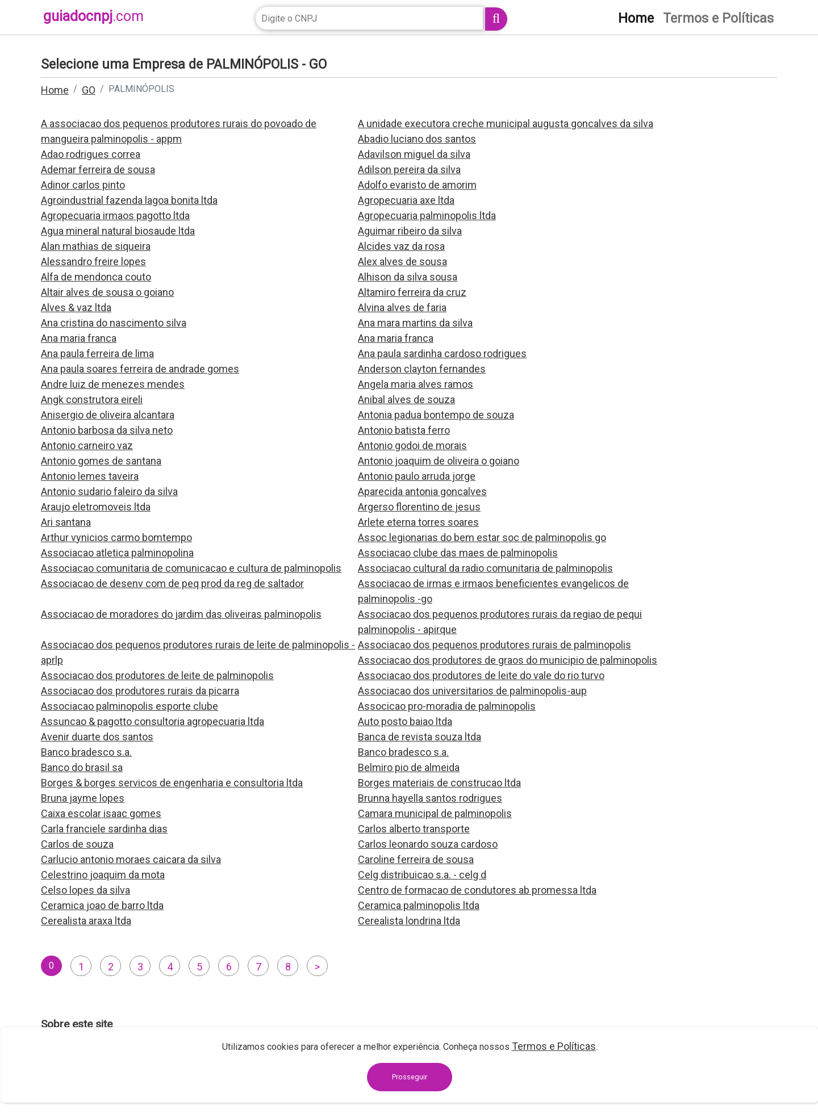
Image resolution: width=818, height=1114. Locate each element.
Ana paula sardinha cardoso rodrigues (442, 353)
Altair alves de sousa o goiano (107, 292)
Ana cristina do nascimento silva (113, 323)
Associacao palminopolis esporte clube (129, 706)
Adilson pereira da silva (409, 169)
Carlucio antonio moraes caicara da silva (131, 859)
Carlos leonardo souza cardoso (428, 844)
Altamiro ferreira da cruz (412, 292)
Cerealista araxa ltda (86, 921)
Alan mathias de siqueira (96, 246)
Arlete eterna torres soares (418, 522)
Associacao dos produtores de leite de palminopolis (157, 675)
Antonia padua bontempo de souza (436, 415)
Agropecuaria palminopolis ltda (427, 215)
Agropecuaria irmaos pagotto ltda (115, 215)
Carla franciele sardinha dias (104, 829)
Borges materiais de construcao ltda (439, 783)
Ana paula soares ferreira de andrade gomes (140, 369)
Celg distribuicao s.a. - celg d (422, 875)
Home (55, 90)
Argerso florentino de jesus (419, 507)
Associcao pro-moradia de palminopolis (447, 706)
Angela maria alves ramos (415, 384)
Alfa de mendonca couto (96, 277)
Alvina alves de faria (402, 307)
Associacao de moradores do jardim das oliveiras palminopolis (181, 614)
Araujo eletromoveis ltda (96, 507)
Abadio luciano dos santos (417, 139)
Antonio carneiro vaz (87, 445)
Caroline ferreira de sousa (416, 859)
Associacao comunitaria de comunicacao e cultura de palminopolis (191, 568)
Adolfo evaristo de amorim (417, 185)
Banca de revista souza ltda (419, 737)
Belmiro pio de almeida (409, 767)
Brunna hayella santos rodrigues (430, 798)
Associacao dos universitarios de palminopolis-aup (472, 691)
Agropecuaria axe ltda (406, 200)
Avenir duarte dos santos (97, 737)
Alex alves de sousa (402, 261)
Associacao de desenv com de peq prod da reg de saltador (172, 583)
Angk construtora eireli (92, 399)
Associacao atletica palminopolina (117, 553)
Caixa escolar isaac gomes (101, 813)
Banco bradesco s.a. (86, 752)
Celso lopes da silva (85, 890)
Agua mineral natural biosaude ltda (118, 231)
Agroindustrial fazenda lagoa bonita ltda (129, 200)
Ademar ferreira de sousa (98, 169)
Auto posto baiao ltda (405, 721)
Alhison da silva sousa (407, 277)
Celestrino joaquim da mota (103, 875)
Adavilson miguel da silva (414, 154)
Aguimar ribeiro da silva (410, 231)
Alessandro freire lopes (93, 261)
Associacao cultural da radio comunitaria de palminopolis (485, 568)
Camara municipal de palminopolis (435, 813)
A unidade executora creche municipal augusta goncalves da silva (505, 123)
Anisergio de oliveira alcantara (107, 415)
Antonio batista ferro (404, 430)
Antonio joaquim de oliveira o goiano (438, 461)
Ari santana (66, 522)
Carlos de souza (77, 844)
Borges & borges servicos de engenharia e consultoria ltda (172, 783)
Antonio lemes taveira (90, 476)
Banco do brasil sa (82, 767)
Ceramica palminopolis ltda (418, 905)
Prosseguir (409, 1077)
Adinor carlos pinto (83, 185)
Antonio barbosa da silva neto (107, 430)
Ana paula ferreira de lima (97, 353)
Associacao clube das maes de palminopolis (458, 553)
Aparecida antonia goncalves (422, 491)
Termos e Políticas (554, 1046)
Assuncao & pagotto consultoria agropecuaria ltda (152, 721)
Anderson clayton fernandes (422, 369)
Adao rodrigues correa (90, 154)
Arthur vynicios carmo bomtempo (116, 537)
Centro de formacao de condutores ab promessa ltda (477, 890)
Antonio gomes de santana (101, 461)
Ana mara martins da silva (415, 323)
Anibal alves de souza (406, 399)
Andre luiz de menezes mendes (113, 384)
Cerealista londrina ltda (409, 921)
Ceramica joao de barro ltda (102, 905)
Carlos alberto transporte (414, 829)
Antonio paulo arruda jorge (416, 476)
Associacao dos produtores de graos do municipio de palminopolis (507, 660)
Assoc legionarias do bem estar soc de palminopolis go (482, 537)
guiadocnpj (93, 16)
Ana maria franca (78, 338)
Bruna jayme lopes (82, 798)
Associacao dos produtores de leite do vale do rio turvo (481, 675)
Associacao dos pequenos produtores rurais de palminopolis (494, 645)
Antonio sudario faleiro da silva (109, 491)
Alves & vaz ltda (76, 307)
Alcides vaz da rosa (401, 246)
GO (88, 90)
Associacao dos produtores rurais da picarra (140, 691)
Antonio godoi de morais (412, 445)
